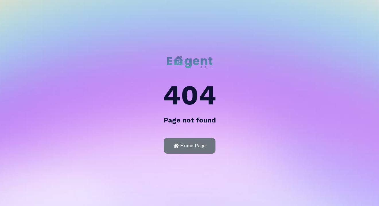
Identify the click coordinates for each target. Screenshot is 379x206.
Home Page (190, 145)
